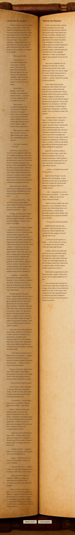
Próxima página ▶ (45, 522)
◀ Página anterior (30, 522)
